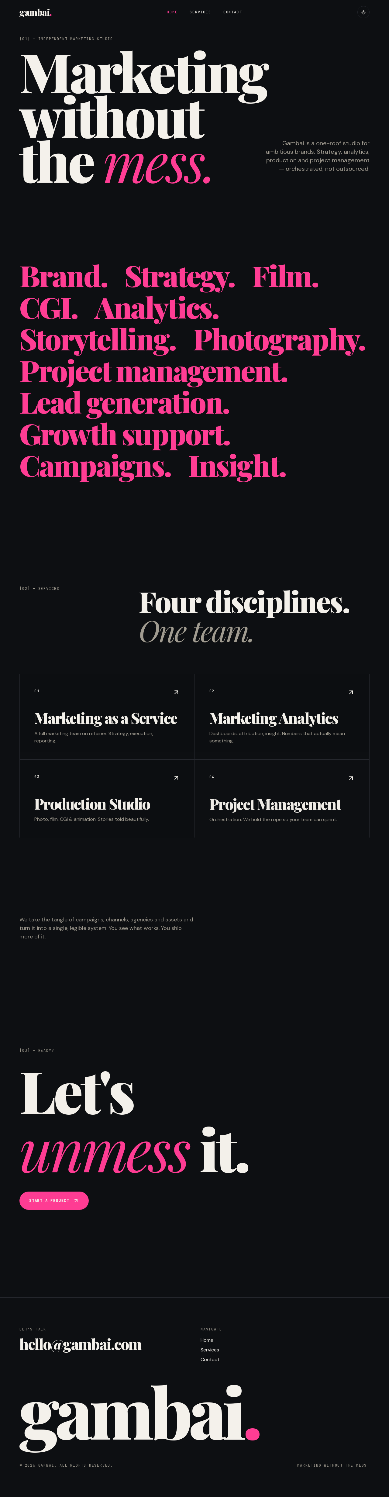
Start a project (54, 1201)
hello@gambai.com (80, 1344)
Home (172, 12)
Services (200, 12)
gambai (35, 12)
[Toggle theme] (363, 12)
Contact (232, 12)
